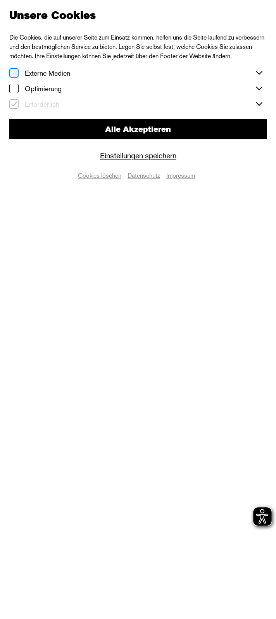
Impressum (180, 176)
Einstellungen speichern (138, 156)
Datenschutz (144, 176)
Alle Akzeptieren (138, 129)
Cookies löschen (99, 176)
